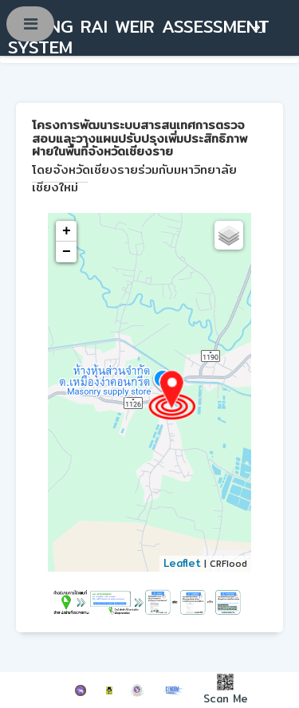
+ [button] (66, 231)
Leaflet (182, 563)
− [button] (66, 252)
